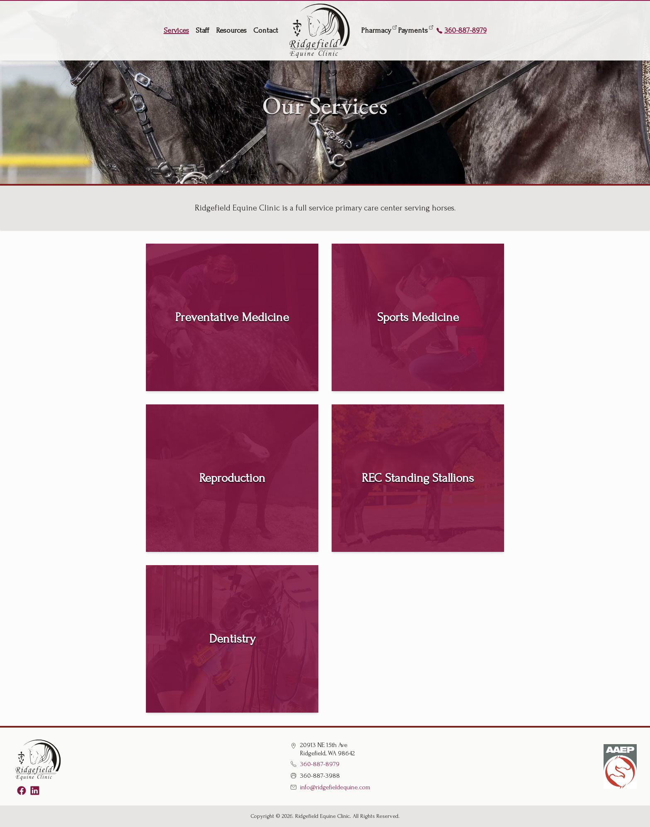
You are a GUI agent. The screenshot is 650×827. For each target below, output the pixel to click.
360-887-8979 (461, 30)
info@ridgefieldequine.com (330, 787)
